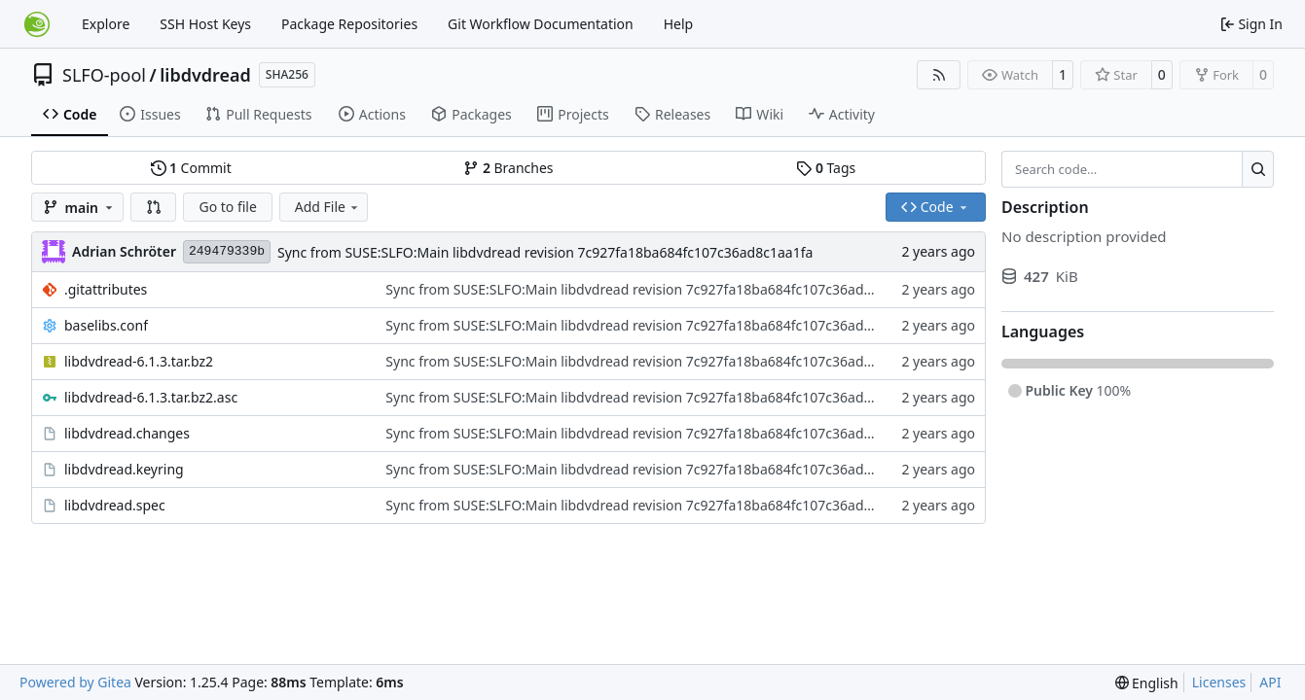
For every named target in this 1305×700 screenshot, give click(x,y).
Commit (191, 167)
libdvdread (205, 75)
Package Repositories (349, 24)
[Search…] (1258, 169)
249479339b (227, 251)
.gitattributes (105, 289)
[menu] (1146, 683)
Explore (105, 24)
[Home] (37, 24)
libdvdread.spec (114, 505)
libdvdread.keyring (124, 469)
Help (679, 24)
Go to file (227, 206)
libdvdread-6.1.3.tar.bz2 (138, 361)
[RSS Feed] (939, 74)
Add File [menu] (328, 206)
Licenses (1219, 682)
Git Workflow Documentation (541, 24)
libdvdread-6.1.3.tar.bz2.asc (150, 397)
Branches (508, 167)
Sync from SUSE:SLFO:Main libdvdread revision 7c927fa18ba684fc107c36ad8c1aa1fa (545, 252)
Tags (825, 167)
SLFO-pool (104, 75)
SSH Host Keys (205, 24)
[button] (153, 207)
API (1270, 682)
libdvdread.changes (127, 433)
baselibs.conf (106, 325)
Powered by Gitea (75, 682)
